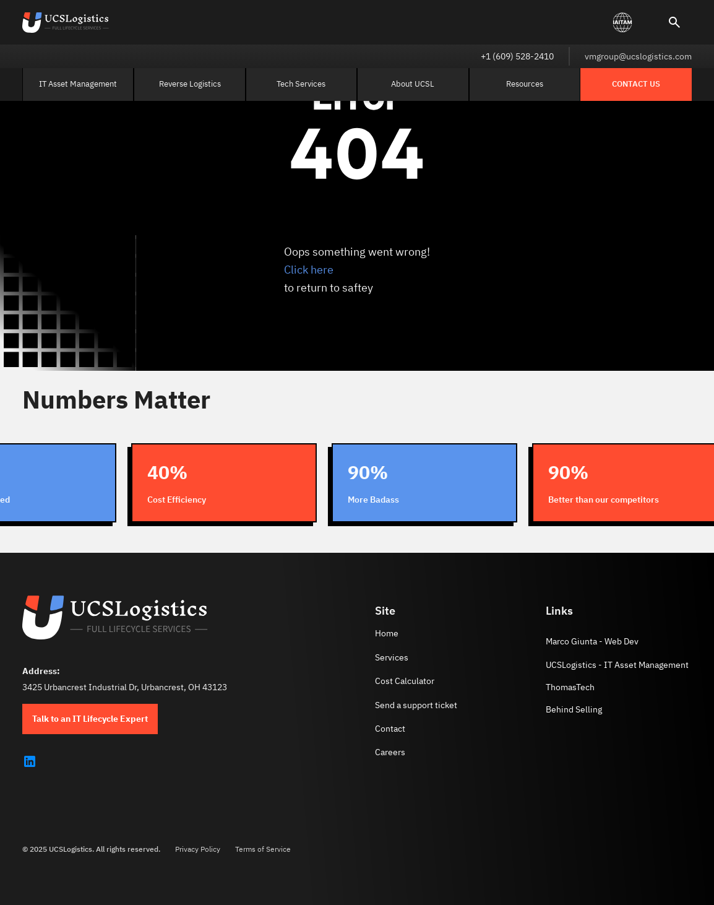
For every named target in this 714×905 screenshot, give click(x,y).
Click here (308, 269)
